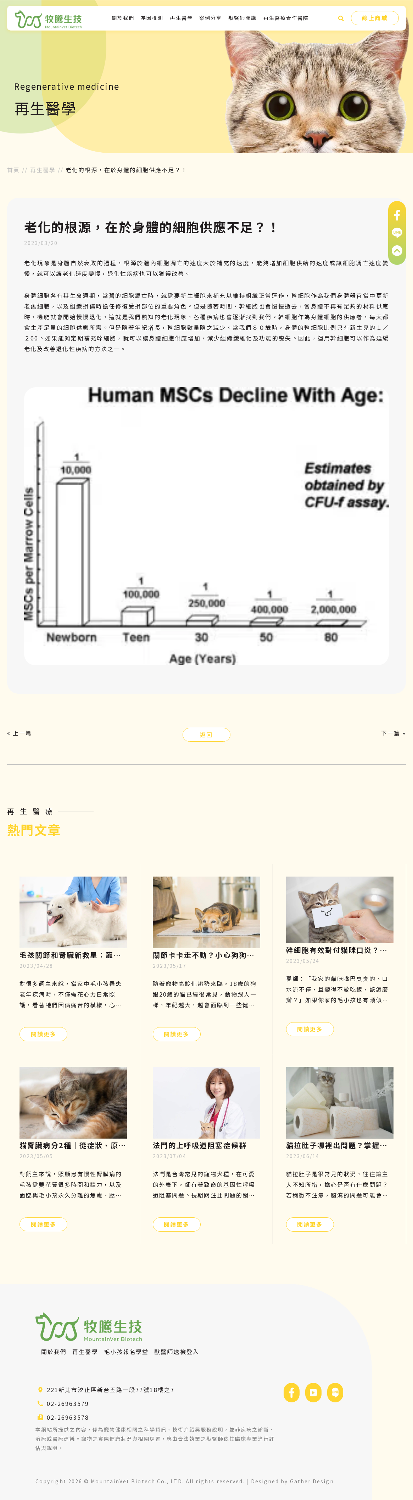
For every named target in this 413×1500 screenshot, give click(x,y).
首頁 (13, 169)
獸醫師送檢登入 (176, 1351)
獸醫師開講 (242, 17)
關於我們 (123, 17)
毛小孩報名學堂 (126, 1351)
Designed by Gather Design (292, 1481)
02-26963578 (68, 1417)
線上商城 (374, 17)
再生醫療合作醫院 (286, 17)
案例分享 (210, 17)
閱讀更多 (43, 1034)
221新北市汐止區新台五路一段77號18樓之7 (110, 1389)
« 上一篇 (19, 733)
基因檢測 (152, 17)
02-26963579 (68, 1403)
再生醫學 (181, 17)
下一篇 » (393, 733)
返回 (206, 734)
